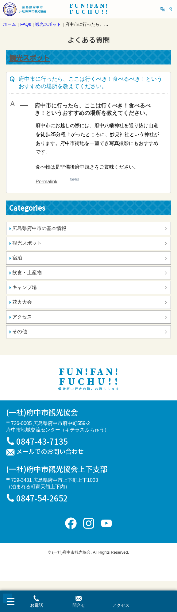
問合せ (78, 605)
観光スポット (29, 57)
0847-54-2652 (42, 498)
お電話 (36, 605)
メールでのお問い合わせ (50, 452)
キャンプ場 (24, 287)
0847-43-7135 (42, 441)
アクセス (22, 316)
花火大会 (22, 302)
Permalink (57, 179)
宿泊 (17, 257)
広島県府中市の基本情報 (39, 228)
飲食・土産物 (27, 272)
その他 (19, 331)
